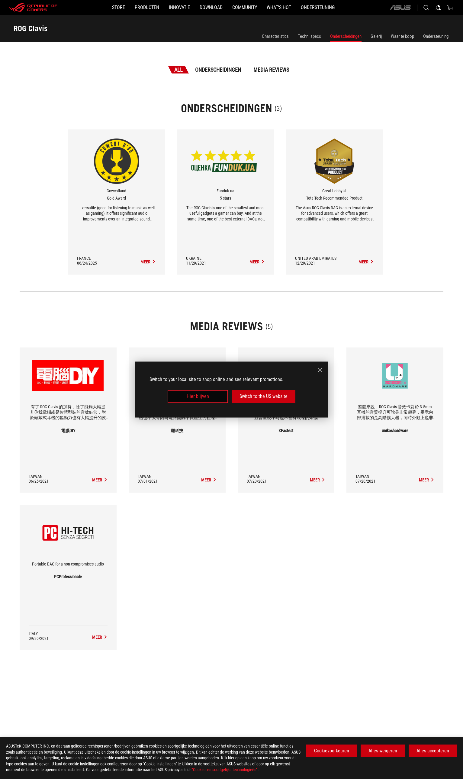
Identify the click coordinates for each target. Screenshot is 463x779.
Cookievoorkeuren (331, 751)
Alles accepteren (432, 751)
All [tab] (178, 70)
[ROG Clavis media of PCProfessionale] (100, 637)
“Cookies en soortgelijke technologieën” (224, 769)
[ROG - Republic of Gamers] (33, 7)
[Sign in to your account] (438, 7)
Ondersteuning (436, 36)
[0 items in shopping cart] (450, 7)
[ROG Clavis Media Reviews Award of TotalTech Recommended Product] (366, 262)
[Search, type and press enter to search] (426, 7)
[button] (127, 7)
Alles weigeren (382, 751)
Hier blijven (198, 396)
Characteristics (275, 36)
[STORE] (89, 7)
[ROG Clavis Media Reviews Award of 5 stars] (257, 262)
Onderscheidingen (346, 36)
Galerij (376, 36)
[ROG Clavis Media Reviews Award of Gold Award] (148, 262)
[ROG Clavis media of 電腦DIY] (100, 480)
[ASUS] (400, 7)
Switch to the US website (264, 396)
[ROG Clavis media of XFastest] (317, 480)
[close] (319, 370)
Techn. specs (309, 36)
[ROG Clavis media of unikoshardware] (426, 480)
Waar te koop (402, 36)
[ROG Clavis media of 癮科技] (209, 480)
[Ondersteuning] (347, 7)
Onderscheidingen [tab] (218, 70)
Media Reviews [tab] (271, 70)
